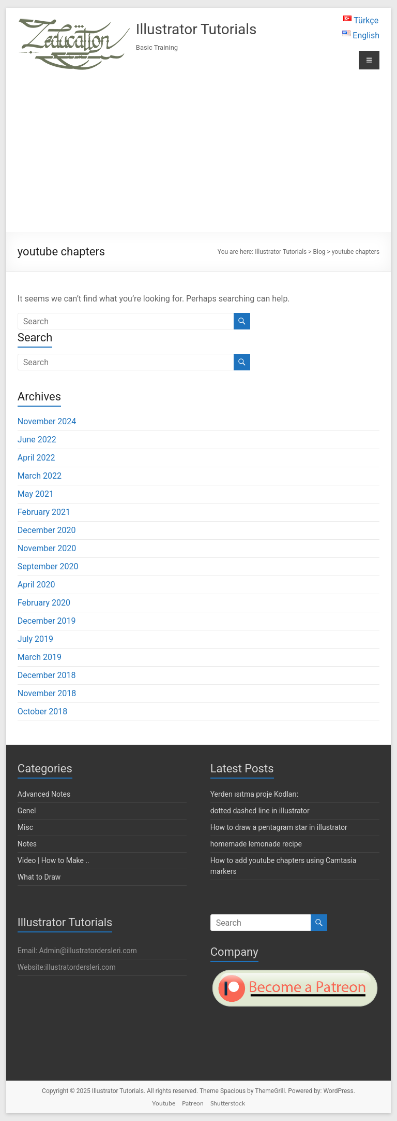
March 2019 (40, 657)
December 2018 (47, 675)
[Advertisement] (198, 151)
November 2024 (47, 421)
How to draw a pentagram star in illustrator (278, 827)
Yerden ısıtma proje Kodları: (254, 794)
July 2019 (35, 639)
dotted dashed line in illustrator (260, 811)
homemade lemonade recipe (256, 844)
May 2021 (36, 494)
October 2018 (42, 711)
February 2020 (44, 603)
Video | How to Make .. (53, 860)
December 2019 (47, 621)
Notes (27, 844)
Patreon (193, 1103)
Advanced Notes (44, 794)
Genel (27, 811)
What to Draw (39, 877)
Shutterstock (227, 1103)
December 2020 (47, 530)
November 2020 (47, 548)
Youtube (163, 1103)
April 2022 (36, 458)
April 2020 (36, 585)
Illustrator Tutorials (196, 29)
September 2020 (48, 566)
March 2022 (40, 476)
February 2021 (44, 512)
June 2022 (37, 439)
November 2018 (47, 693)
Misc (25, 827)
